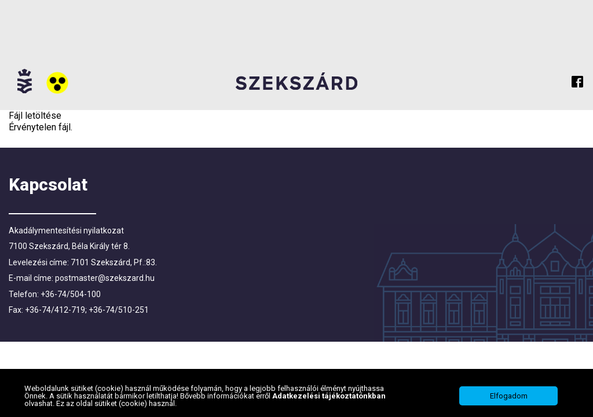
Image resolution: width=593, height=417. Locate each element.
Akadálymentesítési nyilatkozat (66, 230)
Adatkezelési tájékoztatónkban (329, 396)
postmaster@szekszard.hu (105, 278)
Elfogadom (509, 396)
